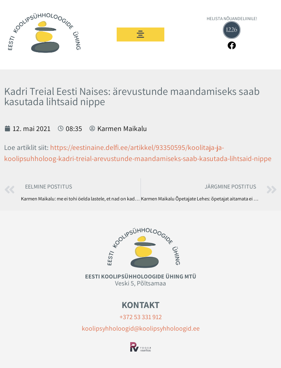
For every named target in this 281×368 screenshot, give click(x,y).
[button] (140, 34)
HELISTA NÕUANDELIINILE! (232, 18)
